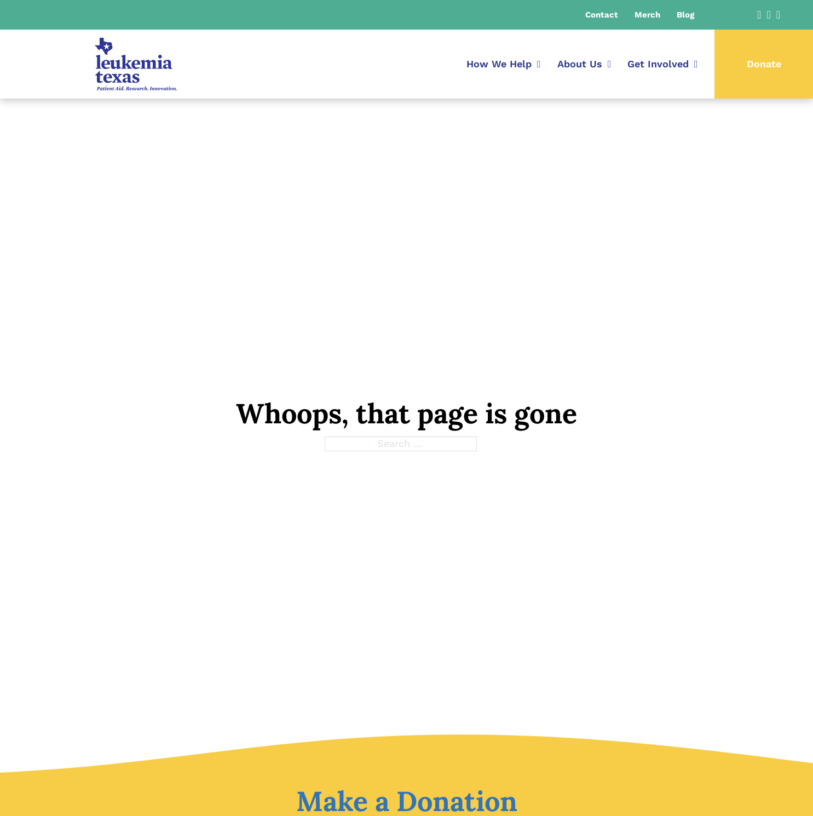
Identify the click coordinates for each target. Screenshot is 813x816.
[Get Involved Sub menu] (696, 64)
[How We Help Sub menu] (539, 64)
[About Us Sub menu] (610, 64)
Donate (764, 64)
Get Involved (658, 64)
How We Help (499, 64)
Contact (601, 15)
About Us (579, 64)
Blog (685, 15)
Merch (647, 15)
